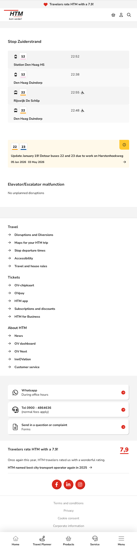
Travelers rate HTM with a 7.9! (72, 4)
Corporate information (68, 526)
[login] (121, 15)
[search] (129, 15)
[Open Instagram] (80, 484)
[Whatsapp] (68, 392)
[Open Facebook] (57, 484)
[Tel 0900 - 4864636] (68, 409)
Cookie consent (68, 518)
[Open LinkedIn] (68, 484)
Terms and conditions (68, 503)
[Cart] (113, 15)
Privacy (69, 511)
